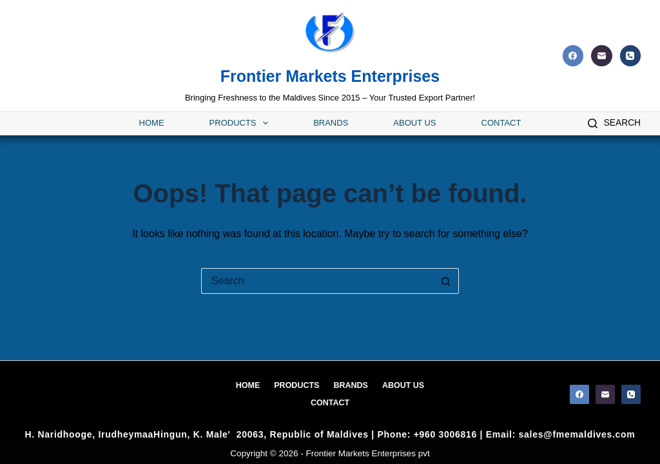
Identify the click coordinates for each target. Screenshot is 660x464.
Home (151, 123)
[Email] (601, 55)
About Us (414, 123)
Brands (330, 123)
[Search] (614, 123)
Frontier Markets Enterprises (330, 76)
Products (239, 123)
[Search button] (446, 281)
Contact (501, 123)
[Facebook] (573, 55)
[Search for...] (317, 281)
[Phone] (630, 55)
